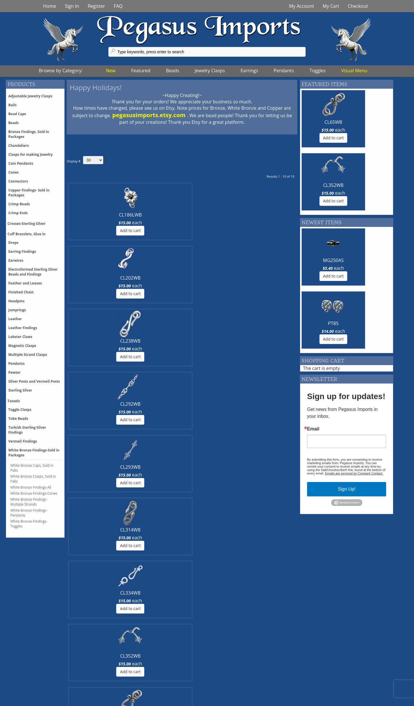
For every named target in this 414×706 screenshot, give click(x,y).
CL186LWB (84, 215)
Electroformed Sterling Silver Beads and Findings (33, 272)
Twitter (135, 672)
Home (49, 6)
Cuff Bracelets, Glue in (26, 233)
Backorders (54, 691)
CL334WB (85, 278)
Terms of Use (228, 691)
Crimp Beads (19, 204)
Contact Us (225, 672)
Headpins (16, 301)
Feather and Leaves (25, 283)
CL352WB (124, 278)
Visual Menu (354, 70)
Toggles (317, 70)
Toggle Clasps (19, 409)
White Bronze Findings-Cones (33, 493)
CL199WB (201, 278)
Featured (140, 70)
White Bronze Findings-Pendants (28, 513)
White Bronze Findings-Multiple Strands (28, 502)
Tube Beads (18, 418)
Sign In (72, 6)
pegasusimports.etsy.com (149, 115)
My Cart (331, 6)
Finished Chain (21, 292)
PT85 (369, 197)
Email (313, 303)
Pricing (49, 666)
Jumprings (17, 310)
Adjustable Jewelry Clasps (30, 96)
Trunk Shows (228, 666)
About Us (224, 685)
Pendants (284, 70)
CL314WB (279, 215)
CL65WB (163, 278)
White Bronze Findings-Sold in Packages (33, 453)
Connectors (18, 181)
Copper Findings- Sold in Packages (28, 193)
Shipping (51, 672)
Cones (13, 172)
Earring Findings (22, 251)
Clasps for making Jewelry (30, 154)
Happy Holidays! (96, 87)
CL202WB (124, 215)
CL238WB (162, 215)
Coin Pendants (20, 163)
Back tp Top (393, 702)
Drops (13, 242)
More (47, 592)
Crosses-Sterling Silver (26, 223)
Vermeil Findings (22, 441)
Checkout (358, 6)
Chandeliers (18, 145)
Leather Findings (22, 327)
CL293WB (240, 215)
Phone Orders (57, 685)
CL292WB (201, 215)
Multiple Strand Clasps (27, 354)
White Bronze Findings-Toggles (28, 524)
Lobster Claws (20, 336)
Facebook (138, 666)
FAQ (118, 6)
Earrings (249, 70)
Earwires (15, 260)
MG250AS (322, 197)
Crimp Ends (18, 212)
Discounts (52, 678)
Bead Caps (17, 113)
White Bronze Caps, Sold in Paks (31, 468)
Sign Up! (346, 362)
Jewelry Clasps (210, 70)
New (111, 70)
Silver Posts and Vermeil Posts (34, 381)
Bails (12, 105)
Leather (15, 318)
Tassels (13, 400)
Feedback (310, 672)
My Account (301, 6)
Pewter (14, 372)
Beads (172, 70)
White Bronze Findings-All (30, 487)
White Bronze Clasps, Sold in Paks (33, 479)
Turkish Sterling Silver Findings (27, 430)
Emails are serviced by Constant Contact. (354, 347)
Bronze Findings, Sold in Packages (28, 134)
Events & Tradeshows (237, 678)
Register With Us (318, 678)
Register (96, 6)
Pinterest (137, 678)
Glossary (309, 666)
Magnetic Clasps (22, 345)
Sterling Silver (20, 390)
